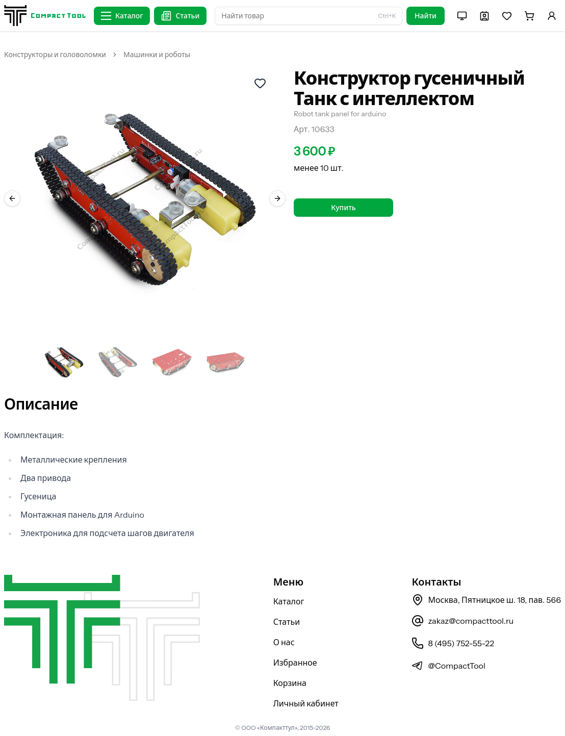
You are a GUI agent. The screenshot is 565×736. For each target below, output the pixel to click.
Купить (343, 207)
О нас (284, 642)
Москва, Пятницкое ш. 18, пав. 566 (486, 600)
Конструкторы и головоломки (55, 54)
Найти (425, 15)
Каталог (288, 601)
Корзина (289, 683)
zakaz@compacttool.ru (462, 621)
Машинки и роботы (156, 54)
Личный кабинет (306, 703)
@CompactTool (448, 665)
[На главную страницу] (45, 15)
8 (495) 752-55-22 (453, 643)
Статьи (286, 622)
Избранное (295, 662)
